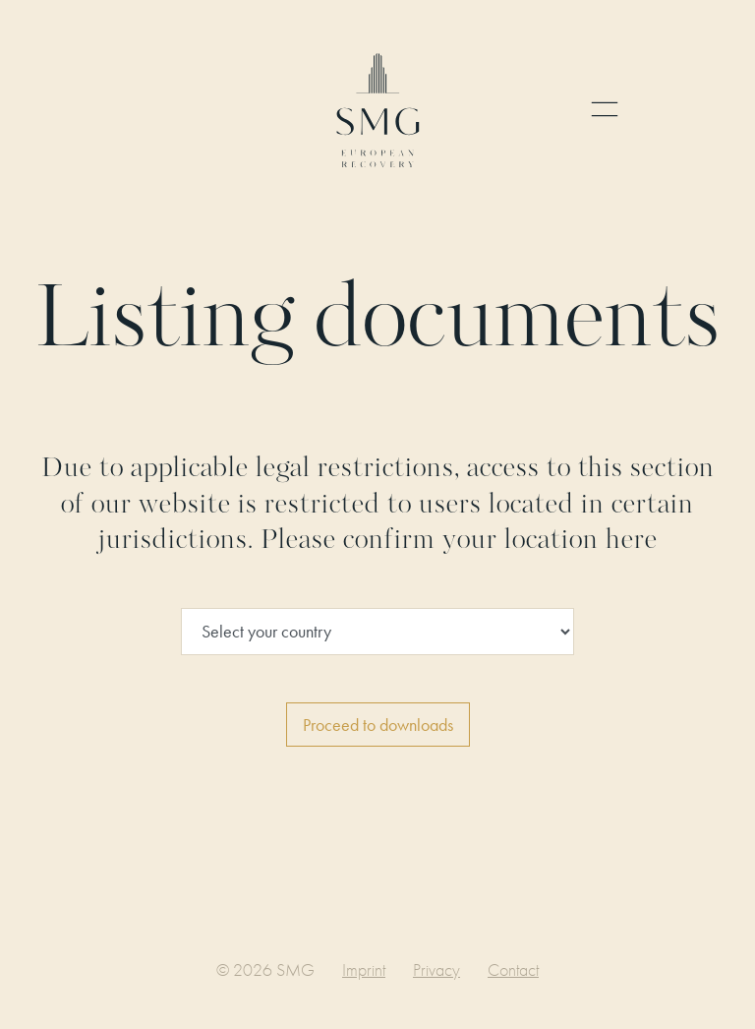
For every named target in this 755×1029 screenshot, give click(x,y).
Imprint (363, 969)
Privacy (436, 969)
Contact (513, 969)
